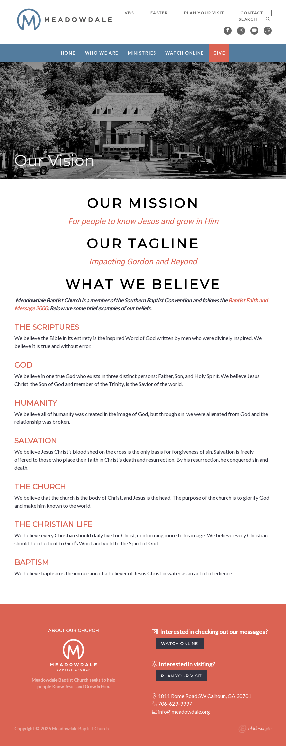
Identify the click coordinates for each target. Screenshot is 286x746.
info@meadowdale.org (184, 711)
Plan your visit (181, 675)
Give (219, 53)
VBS (129, 12)
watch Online (179, 643)
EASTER (159, 12)
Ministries (142, 53)
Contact (251, 12)
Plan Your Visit (204, 12)
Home (68, 53)
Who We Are (101, 53)
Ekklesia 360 (255, 730)
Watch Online (184, 53)
